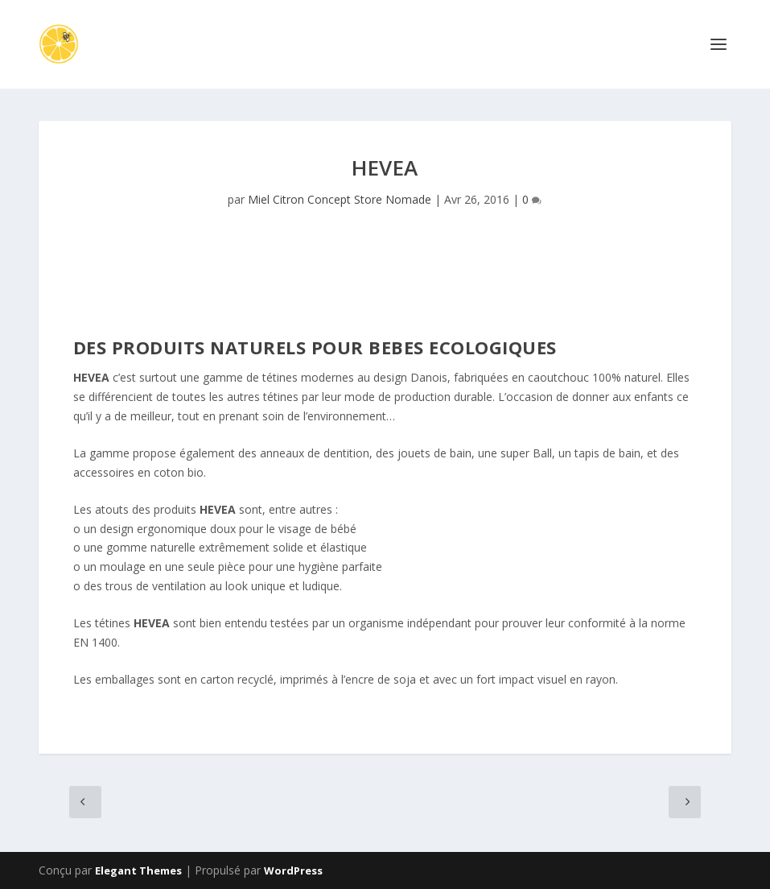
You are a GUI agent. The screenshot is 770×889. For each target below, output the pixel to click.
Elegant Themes (138, 870)
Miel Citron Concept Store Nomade (339, 199)
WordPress (293, 870)
